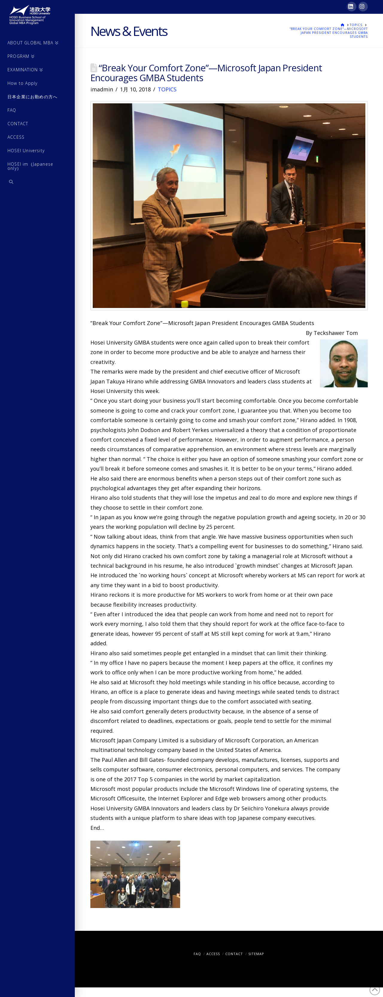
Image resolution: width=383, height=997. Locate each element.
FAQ (197, 953)
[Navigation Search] (37, 182)
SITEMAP (256, 953)
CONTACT (234, 953)
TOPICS (167, 89)
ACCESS (213, 953)
